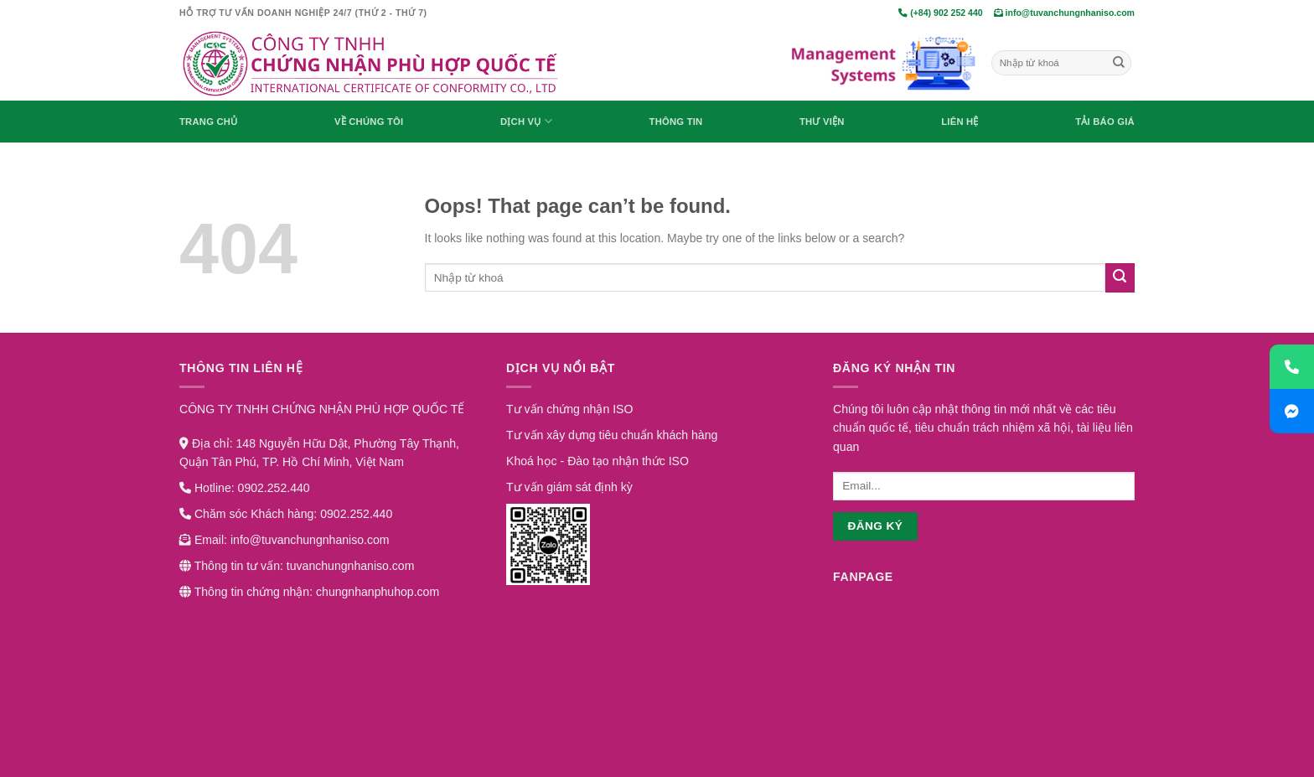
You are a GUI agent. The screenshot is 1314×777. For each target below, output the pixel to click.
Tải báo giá (1105, 122)
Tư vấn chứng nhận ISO (569, 409)
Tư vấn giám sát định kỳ (569, 487)
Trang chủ (208, 122)
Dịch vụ (526, 121)
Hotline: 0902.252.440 (244, 488)
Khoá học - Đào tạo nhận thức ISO (597, 461)
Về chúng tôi (368, 122)
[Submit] (1118, 62)
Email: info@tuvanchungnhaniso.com (284, 539)
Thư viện (822, 122)
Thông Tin (676, 122)
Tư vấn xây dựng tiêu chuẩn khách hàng (611, 435)
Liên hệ (959, 122)
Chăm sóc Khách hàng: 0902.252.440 (285, 514)
